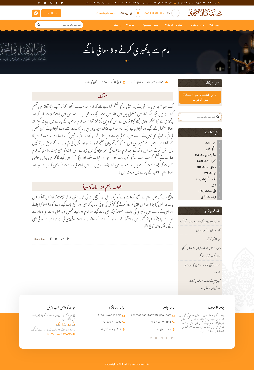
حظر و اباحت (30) (209, 161)
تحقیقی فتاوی (213, 149)
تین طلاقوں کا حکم (213, 239)
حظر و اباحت (150, 82)
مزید (131, 24)
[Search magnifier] (38, 24)
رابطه (117, 24)
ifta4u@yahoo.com (106, 13)
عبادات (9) (213, 173)
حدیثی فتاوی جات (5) (208, 155)
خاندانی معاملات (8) (209, 167)
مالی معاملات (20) (210, 191)
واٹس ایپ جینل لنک (65, 325)
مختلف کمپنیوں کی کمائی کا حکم (209, 256)
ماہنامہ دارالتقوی (211, 197)
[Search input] (62, 24)
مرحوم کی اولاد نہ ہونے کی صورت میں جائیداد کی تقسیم (200, 222)
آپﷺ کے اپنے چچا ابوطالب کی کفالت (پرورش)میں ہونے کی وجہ (204, 285)
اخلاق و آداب (135, 82)
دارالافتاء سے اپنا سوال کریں (200, 97)
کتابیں (216, 185)
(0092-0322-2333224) (61, 334)
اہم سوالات (213, 143)
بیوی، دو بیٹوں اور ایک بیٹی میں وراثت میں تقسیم (201, 248)
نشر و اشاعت (174, 24)
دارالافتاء (51, 13)
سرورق (215, 24)
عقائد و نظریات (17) (209, 179)
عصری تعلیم (151, 24)
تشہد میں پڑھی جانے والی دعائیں (208, 230)
